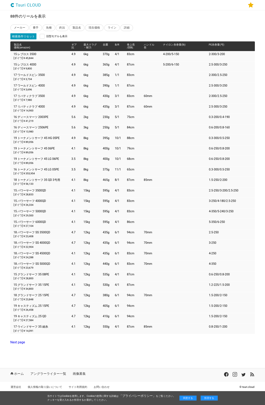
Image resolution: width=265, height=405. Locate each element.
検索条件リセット (23, 36)
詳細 (127, 27)
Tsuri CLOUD (25, 5)
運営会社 (16, 386)
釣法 (62, 27)
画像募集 (79, 374)
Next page (17, 342)
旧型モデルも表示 (56, 36)
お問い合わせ (102, 386)
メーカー (19, 27)
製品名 (77, 27)
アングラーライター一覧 (48, 374)
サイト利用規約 (78, 386)
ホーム (17, 374)
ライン (112, 27)
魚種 (49, 27)
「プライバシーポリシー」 (137, 396)
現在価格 (94, 27)
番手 (35, 27)
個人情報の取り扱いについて (45, 386)
